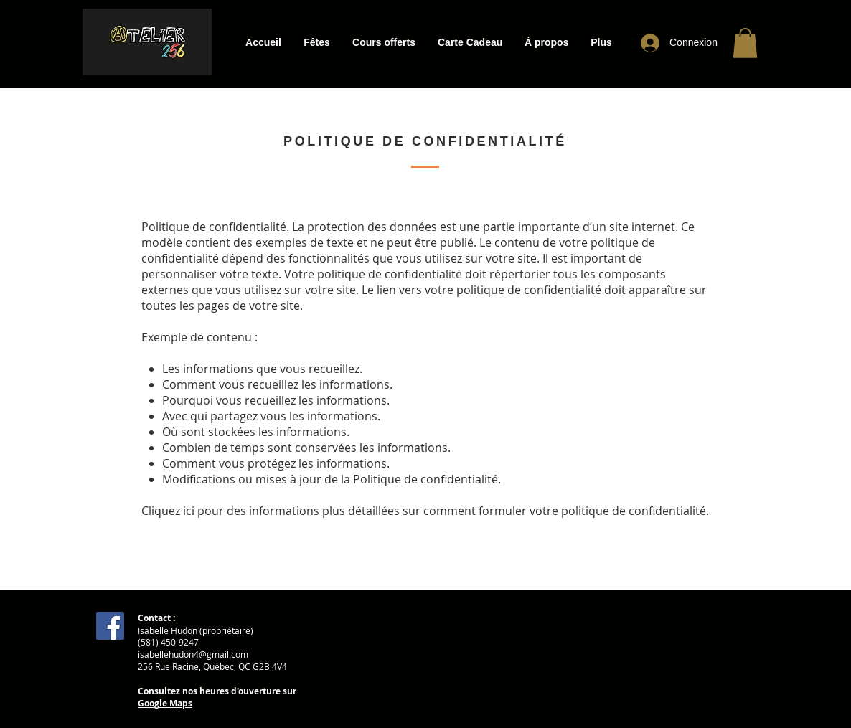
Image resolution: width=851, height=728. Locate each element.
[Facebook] (110, 626)
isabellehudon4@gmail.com (193, 654)
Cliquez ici (167, 511)
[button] (316, 42)
